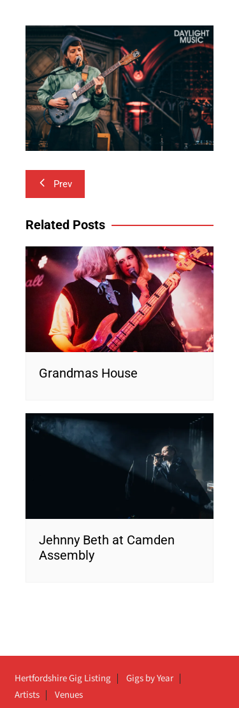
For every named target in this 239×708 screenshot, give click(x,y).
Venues (69, 695)
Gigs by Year (149, 679)
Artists (27, 695)
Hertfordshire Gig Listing (63, 679)
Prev (55, 184)
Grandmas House (88, 373)
